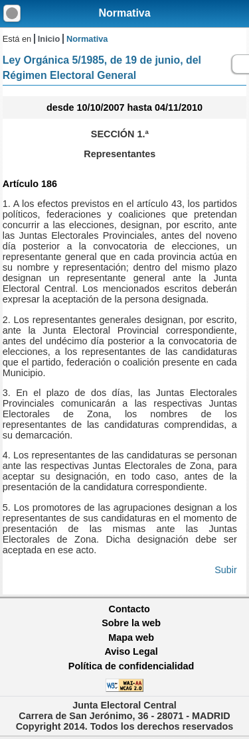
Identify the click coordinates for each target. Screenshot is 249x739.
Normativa (124, 13)
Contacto (129, 609)
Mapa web (131, 637)
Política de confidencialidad (131, 666)
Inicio (49, 39)
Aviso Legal (130, 651)
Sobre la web (131, 623)
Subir (225, 570)
